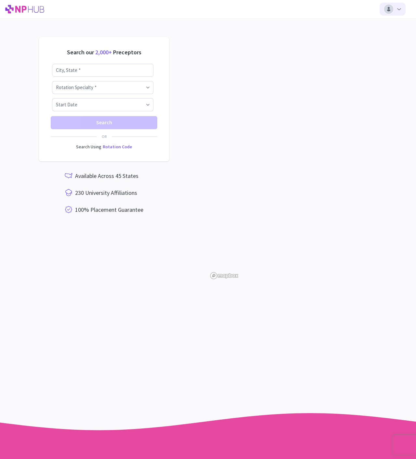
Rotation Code (117, 146)
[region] (312, 151)
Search (104, 122)
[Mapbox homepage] (224, 275)
